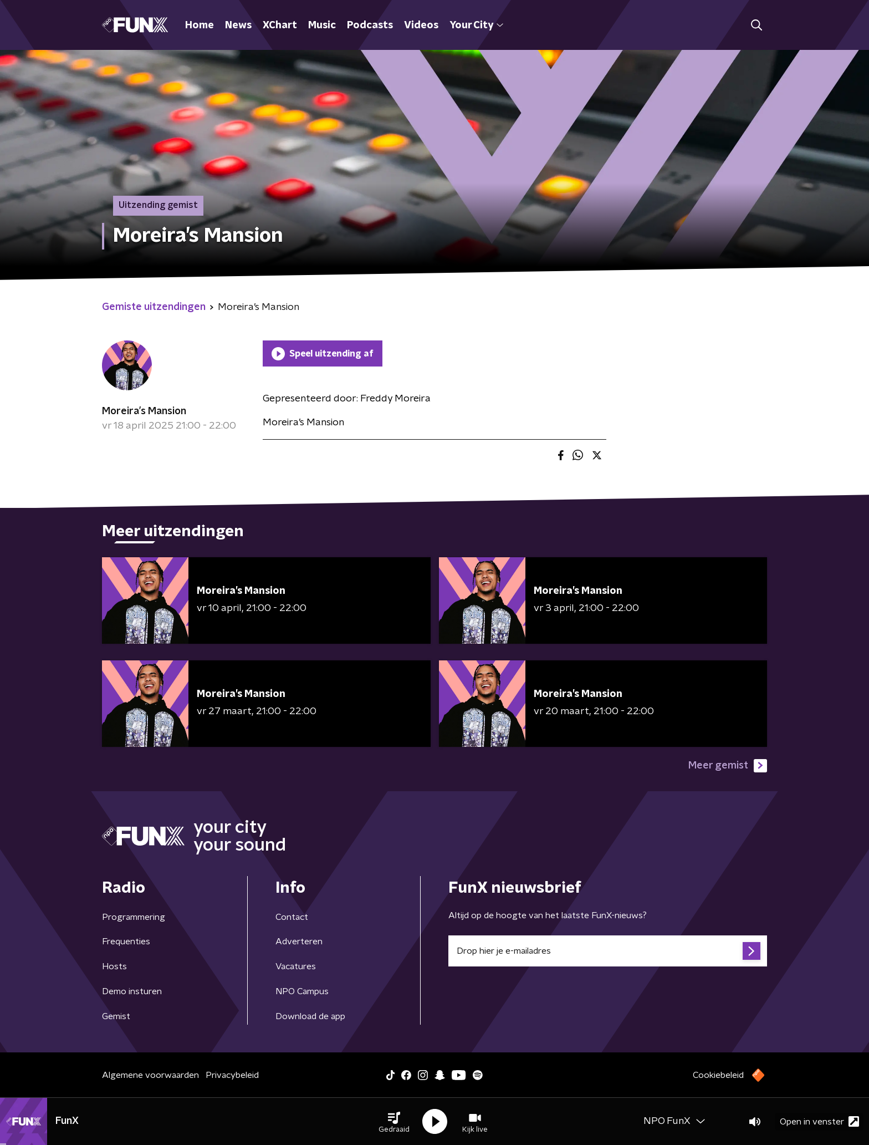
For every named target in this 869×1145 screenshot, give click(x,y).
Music (322, 25)
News (238, 25)
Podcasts (370, 25)
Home (199, 25)
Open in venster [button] (819, 1121)
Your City (476, 25)
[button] (394, 1121)
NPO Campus (302, 991)
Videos (421, 25)
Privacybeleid (232, 1075)
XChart (280, 25)
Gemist (116, 1016)
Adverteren (299, 941)
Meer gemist (727, 765)
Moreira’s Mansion (144, 411)
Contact (291, 917)
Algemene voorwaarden (150, 1075)
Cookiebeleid (718, 1075)
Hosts (114, 966)
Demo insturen (132, 991)
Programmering (133, 917)
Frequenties (126, 941)
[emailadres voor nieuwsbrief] (607, 950)
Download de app (310, 1016)
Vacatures (295, 966)
